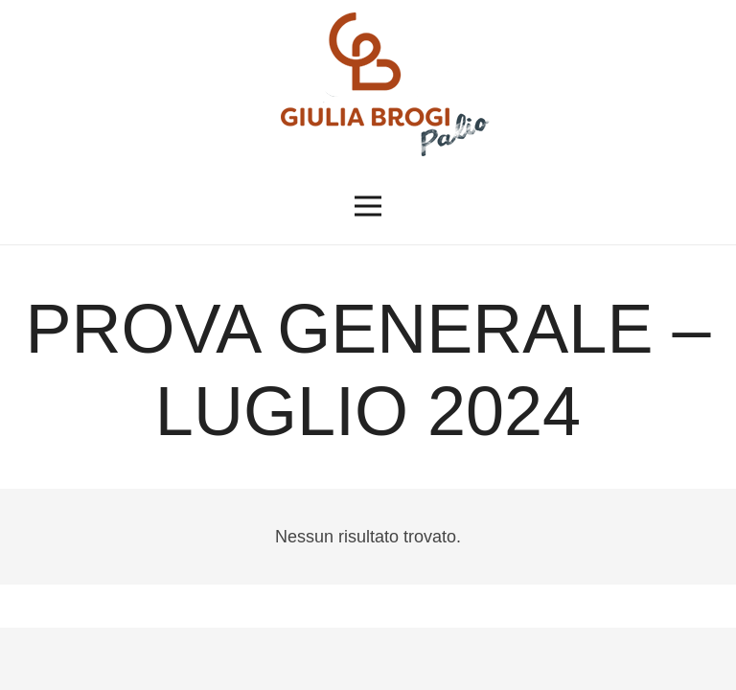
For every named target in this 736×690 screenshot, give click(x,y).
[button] (368, 206)
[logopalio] (368, 84)
